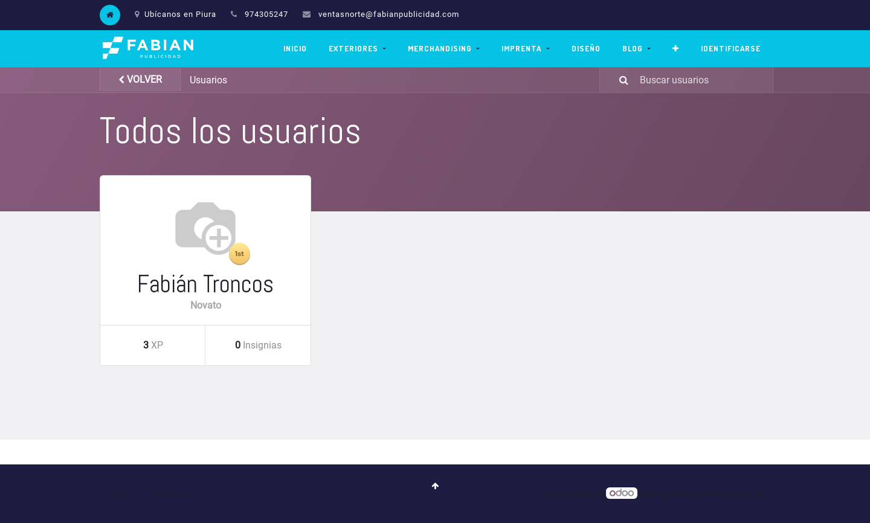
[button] (676, 48)
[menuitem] (295, 48)
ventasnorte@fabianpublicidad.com (388, 14)
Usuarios (208, 80)
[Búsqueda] (616, 80)
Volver (140, 79)
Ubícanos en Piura (175, 14)
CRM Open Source (730, 493)
